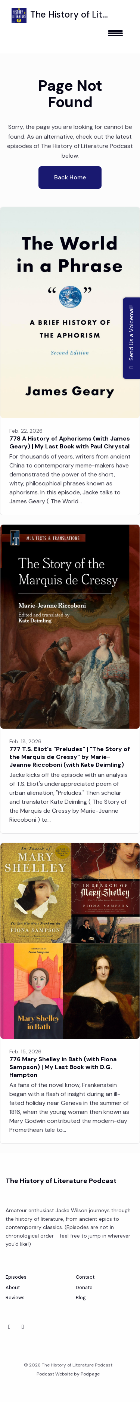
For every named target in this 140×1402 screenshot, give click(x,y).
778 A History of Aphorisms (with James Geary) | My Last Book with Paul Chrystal (69, 442)
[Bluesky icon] (9, 1327)
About (13, 1287)
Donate (84, 1287)
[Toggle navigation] (115, 36)
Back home (70, 177)
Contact (85, 1277)
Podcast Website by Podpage (68, 1374)
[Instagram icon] (23, 1327)
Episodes (16, 1277)
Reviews (15, 1297)
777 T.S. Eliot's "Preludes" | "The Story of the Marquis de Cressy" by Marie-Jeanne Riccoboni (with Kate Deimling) (69, 757)
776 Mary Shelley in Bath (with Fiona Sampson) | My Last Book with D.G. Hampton (62, 1067)
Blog (81, 1297)
